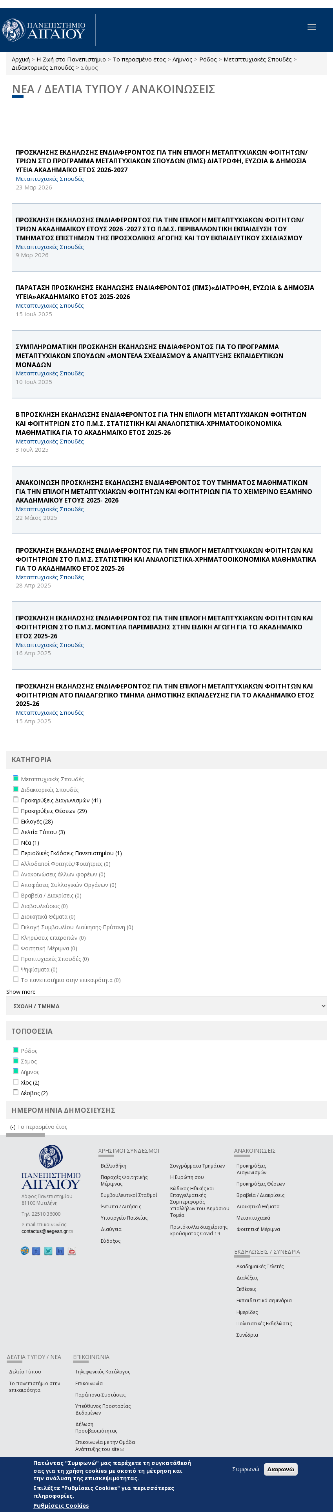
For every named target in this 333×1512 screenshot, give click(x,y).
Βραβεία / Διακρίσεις (260, 1195)
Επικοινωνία (89, 1383)
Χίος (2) (30, 1082)
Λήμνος (183, 59)
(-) (13, 1126)
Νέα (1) (30, 842)
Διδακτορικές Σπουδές (43, 67)
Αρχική (21, 59)
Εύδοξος (110, 1241)
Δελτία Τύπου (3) (43, 832)
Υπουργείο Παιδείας (124, 1218)
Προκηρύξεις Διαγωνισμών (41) (61, 800)
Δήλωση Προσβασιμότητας (96, 1427)
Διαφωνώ (281, 1469)
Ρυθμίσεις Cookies (61, 1505)
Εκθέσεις (246, 1289)
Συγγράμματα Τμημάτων (197, 1165)
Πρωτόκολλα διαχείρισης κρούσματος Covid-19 (198, 1230)
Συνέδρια (247, 1335)
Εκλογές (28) (37, 821)
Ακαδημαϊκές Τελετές (260, 1266)
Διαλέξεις (247, 1277)
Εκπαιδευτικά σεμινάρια (264, 1300)
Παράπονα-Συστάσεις (100, 1394)
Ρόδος (208, 59)
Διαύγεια (111, 1229)
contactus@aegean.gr (47, 1231)
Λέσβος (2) (34, 1093)
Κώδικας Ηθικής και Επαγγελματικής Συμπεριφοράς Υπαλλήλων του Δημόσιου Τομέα (199, 1202)
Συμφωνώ (245, 1469)
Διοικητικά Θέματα (258, 1206)
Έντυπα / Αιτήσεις (121, 1206)
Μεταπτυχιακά (253, 1218)
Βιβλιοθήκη (113, 1165)
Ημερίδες (247, 1312)
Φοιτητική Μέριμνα (258, 1229)
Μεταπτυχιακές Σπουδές (258, 59)
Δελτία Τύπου (25, 1371)
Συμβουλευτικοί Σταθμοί (129, 1195)
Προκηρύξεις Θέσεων (261, 1183)
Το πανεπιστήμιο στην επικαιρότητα (34, 1386)
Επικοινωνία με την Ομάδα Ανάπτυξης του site (105, 1445)
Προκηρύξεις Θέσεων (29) (54, 811)
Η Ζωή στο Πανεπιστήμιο (71, 59)
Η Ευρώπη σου (187, 1177)
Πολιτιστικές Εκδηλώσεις (264, 1323)
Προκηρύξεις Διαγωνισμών (251, 1169)
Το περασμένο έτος (139, 59)
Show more (21, 991)
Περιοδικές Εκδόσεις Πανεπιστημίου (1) (71, 853)
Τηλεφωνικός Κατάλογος (102, 1371)
